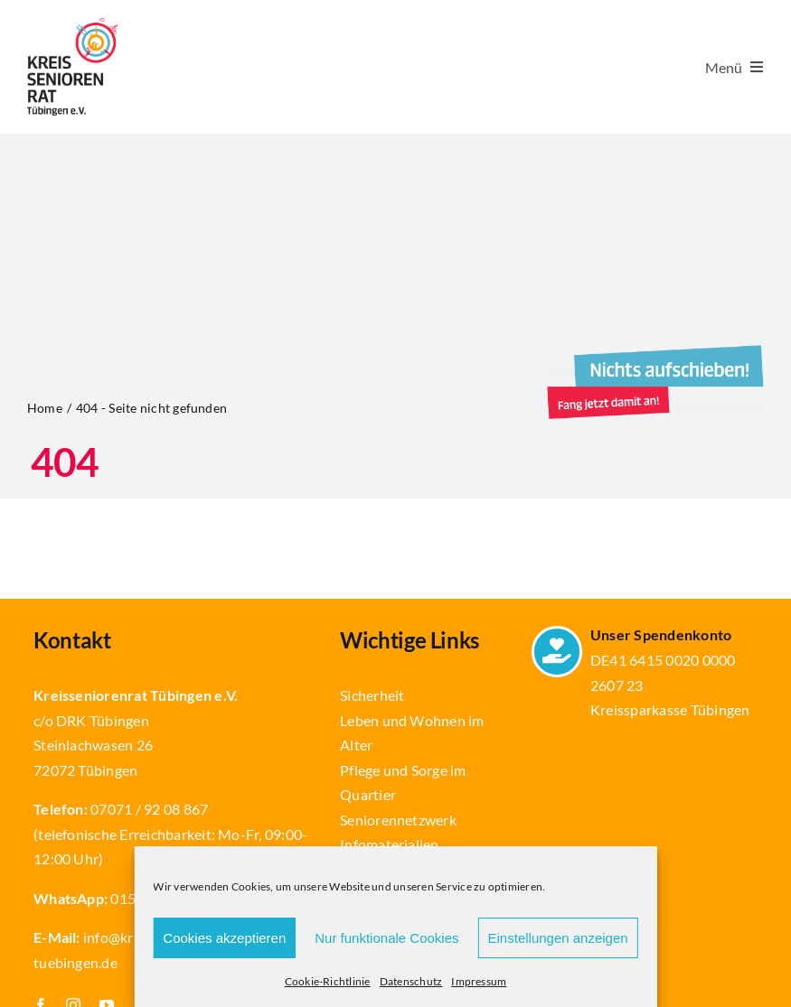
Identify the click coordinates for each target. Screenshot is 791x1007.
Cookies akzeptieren (224, 938)
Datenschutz (411, 981)
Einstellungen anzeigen (558, 938)
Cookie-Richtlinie (328, 981)
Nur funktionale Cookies (386, 938)
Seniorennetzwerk (398, 819)
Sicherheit (372, 695)
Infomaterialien (389, 844)
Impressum (478, 981)
